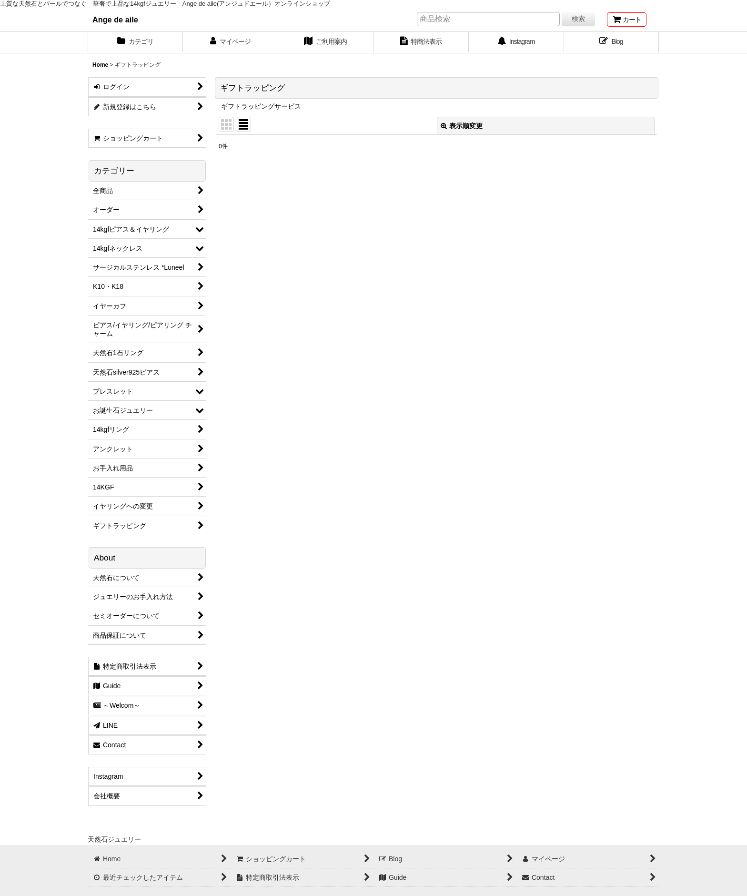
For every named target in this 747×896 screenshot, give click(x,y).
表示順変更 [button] (462, 126)
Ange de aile (115, 19)
